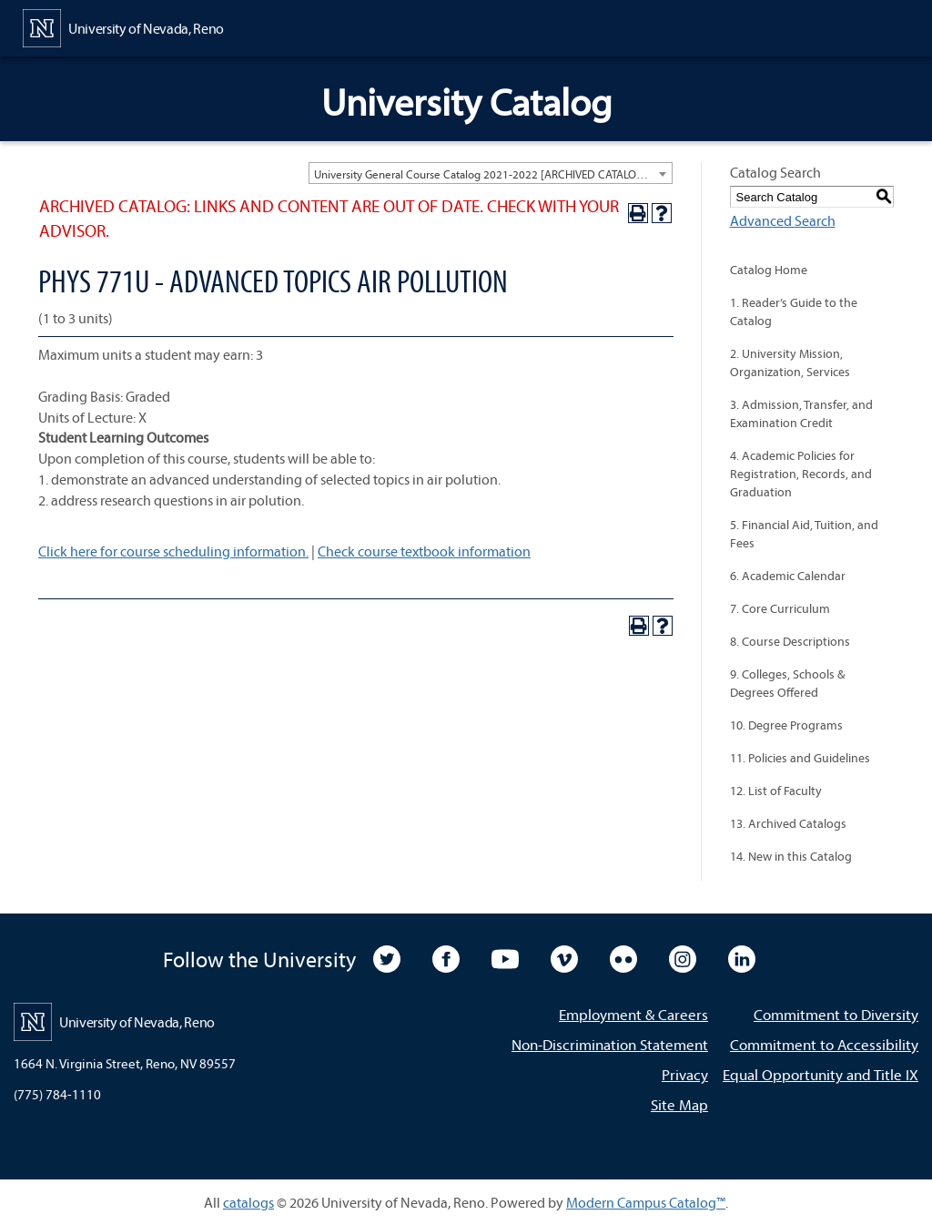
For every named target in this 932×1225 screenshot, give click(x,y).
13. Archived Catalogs (788, 823)
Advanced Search (783, 220)
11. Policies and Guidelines (800, 758)
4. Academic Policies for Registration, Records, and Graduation (801, 473)
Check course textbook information (424, 551)
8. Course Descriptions (790, 641)
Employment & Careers (633, 1014)
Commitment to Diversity (836, 1014)
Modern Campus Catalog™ (645, 1202)
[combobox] (491, 173)
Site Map (679, 1104)
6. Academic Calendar (788, 575)
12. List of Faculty (776, 790)
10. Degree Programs (786, 725)
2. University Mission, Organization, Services (790, 362)
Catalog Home (768, 269)
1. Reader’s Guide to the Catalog (793, 311)
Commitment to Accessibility (824, 1044)
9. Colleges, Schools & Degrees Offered (787, 683)
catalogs (248, 1202)
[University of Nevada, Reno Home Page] (123, 26)
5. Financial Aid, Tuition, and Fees (804, 533)
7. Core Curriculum (780, 608)
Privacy (685, 1074)
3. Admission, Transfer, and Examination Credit (801, 413)
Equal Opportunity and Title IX (820, 1074)
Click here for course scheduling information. (173, 551)
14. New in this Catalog (791, 856)
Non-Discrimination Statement (610, 1044)
